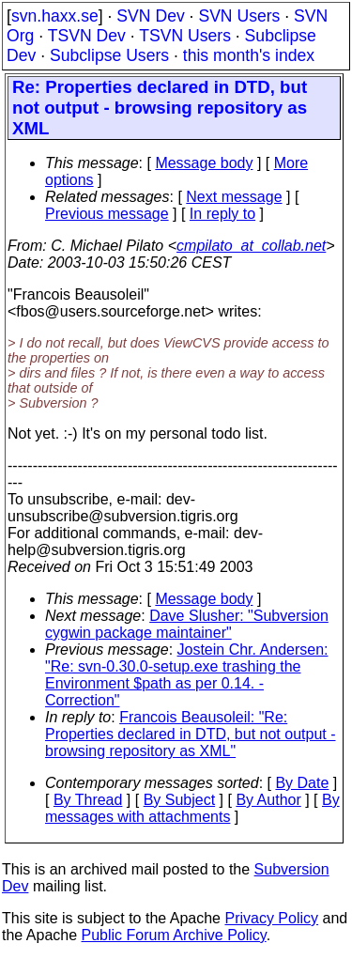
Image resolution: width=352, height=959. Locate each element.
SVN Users (239, 16)
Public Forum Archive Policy (174, 935)
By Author (268, 800)
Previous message (107, 214)
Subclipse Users (109, 55)
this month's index (248, 55)
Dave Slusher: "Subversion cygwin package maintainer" (187, 624)
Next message (234, 197)
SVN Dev (150, 16)
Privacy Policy (271, 918)
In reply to (222, 214)
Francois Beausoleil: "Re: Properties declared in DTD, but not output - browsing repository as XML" (190, 734)
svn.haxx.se (55, 16)
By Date (302, 783)
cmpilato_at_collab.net (251, 246)
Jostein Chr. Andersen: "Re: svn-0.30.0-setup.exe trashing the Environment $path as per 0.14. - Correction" (187, 675)
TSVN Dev (87, 35)
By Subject (179, 800)
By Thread (88, 800)
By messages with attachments (192, 808)
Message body (204, 163)
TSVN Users (185, 35)
